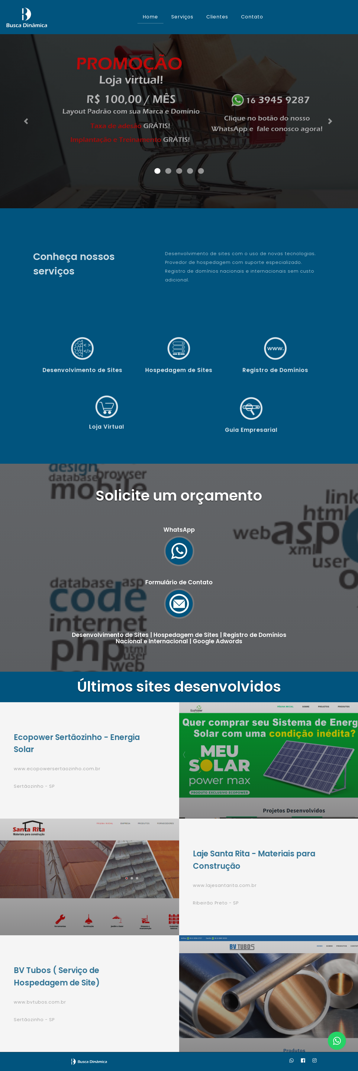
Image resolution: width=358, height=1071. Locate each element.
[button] (27, 121)
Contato (252, 16)
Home (150, 16)
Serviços (182, 16)
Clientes (217, 16)
